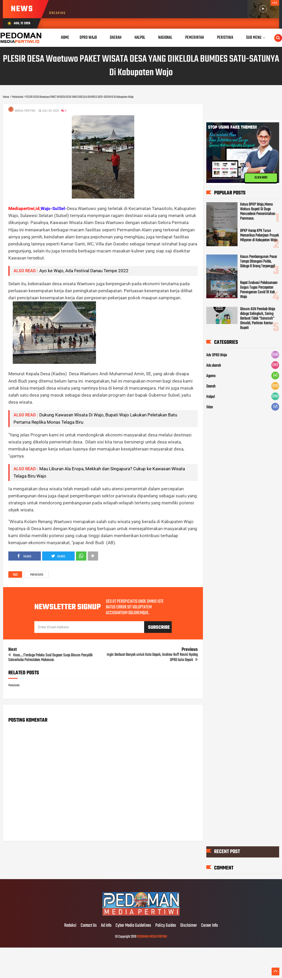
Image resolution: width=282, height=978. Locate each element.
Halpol (210, 396)
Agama (210, 376)
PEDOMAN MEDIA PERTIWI (152, 937)
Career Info (209, 926)
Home (65, 37)
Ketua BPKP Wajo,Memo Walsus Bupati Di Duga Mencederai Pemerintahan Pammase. (257, 211)
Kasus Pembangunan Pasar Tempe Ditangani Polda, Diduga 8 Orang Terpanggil (258, 261)
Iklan (209, 407)
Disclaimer (188, 926)
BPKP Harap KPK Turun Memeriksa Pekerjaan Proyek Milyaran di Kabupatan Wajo (259, 235)
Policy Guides (165, 926)
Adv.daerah (213, 365)
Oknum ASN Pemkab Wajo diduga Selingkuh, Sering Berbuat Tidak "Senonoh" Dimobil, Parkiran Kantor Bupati (257, 318)
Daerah (211, 386)
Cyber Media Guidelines (133, 926)
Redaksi (70, 926)
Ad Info (106, 926)
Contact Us (89, 926)
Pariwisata (36, 574)
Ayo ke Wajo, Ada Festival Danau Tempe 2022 (84, 270)
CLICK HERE (260, 177)
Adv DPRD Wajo (216, 355)
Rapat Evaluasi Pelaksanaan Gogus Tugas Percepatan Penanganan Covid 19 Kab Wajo (259, 290)
